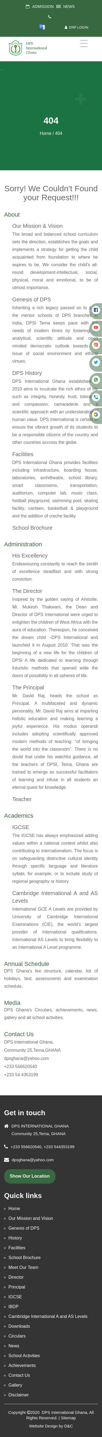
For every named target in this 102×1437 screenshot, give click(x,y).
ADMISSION (43, 6)
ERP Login (76, 27)
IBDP (13, 1306)
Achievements (22, 1365)
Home (45, 133)
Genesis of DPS (31, 299)
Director (16, 1277)
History (15, 1238)
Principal (16, 1287)
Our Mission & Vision (37, 226)
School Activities (24, 1355)
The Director (27, 591)
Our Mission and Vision (30, 1218)
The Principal (28, 687)
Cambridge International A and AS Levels (48, 1316)
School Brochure (32, 528)
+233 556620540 (20, 1066)
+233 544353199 (58, 1146)
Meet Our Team (23, 1267)
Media (12, 1002)
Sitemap (68, 1417)
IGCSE (20, 827)
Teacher (22, 799)
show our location (30, 1176)
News (13, 1346)
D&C (68, 1426)
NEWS (69, 6)
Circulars (17, 1336)
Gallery (15, 1385)
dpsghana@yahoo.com (26, 1058)
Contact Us (19, 1034)
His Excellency (30, 556)
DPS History (27, 373)
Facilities (22, 454)
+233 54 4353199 (21, 1074)
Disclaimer (18, 1395)
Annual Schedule (26, 963)
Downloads (19, 1326)
